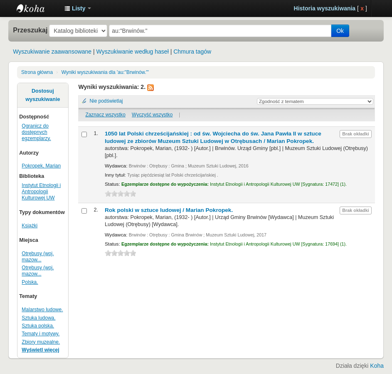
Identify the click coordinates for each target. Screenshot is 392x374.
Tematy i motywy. (40, 334)
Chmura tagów (192, 51)
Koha (377, 365)
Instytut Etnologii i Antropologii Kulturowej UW (37, 8)
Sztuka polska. (38, 326)
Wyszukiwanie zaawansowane (52, 51)
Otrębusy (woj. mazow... (38, 257)
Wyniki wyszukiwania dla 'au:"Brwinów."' (105, 72)
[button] (77, 8)
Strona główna (37, 72)
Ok (340, 30)
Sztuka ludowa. (38, 318)
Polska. (30, 282)
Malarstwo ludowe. (42, 309)
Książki (29, 226)
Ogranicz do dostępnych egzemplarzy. (36, 132)
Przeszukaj (30, 30)
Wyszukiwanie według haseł (132, 51)
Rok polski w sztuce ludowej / (169, 210)
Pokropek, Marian (41, 166)
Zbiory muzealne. (41, 342)
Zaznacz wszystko (105, 115)
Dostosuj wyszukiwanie (42, 95)
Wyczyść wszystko (152, 115)
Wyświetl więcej (40, 350)
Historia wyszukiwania (325, 8)
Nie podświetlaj (106, 101)
